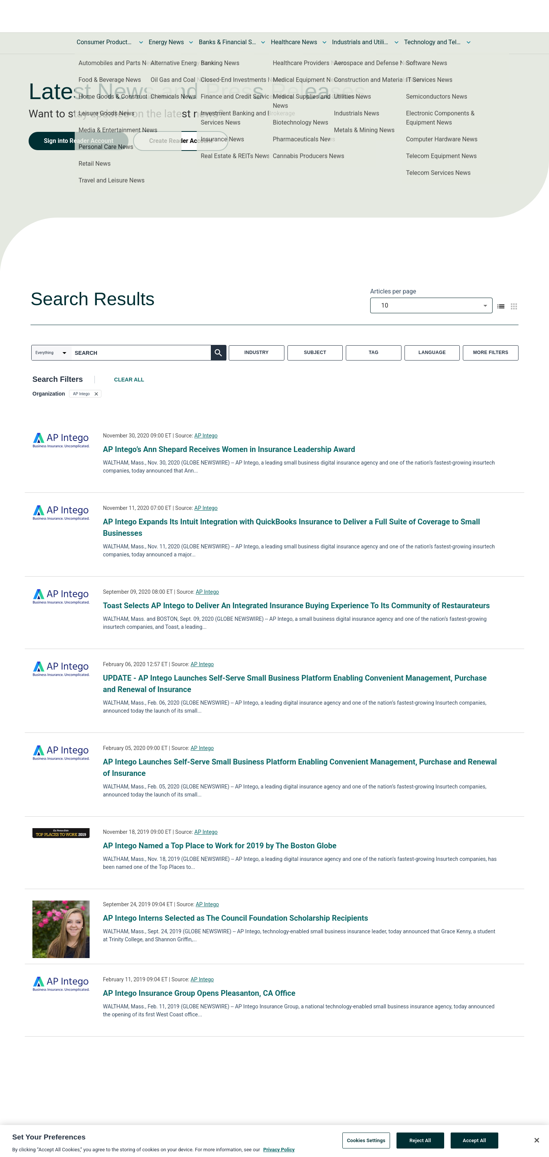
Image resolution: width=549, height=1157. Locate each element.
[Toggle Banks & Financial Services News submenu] (263, 42)
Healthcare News (294, 42)
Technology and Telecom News (432, 42)
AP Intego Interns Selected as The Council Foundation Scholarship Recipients (236, 918)
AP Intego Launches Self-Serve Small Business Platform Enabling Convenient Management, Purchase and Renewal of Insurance (300, 767)
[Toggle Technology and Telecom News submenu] (468, 42)
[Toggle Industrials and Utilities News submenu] (396, 42)
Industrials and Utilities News (360, 42)
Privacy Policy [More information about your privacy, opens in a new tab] (278, 1152)
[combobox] (431, 305)
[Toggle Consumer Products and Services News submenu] (141, 42)
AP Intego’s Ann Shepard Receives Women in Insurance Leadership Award (229, 449)
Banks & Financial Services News (227, 42)
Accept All (474, 1143)
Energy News (166, 42)
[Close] (536, 1143)
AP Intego (206, 436)
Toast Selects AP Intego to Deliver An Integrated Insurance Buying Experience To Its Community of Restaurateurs (296, 605)
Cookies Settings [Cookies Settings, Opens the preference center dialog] (366, 1143)
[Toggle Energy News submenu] (191, 42)
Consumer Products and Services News (105, 42)
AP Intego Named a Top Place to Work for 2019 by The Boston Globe (220, 845)
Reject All (420, 1143)
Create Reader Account (180, 140)
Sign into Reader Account (78, 140)
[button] (85, 393)
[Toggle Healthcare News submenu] (324, 42)
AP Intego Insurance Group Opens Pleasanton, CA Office (199, 993)
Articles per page (393, 291)
